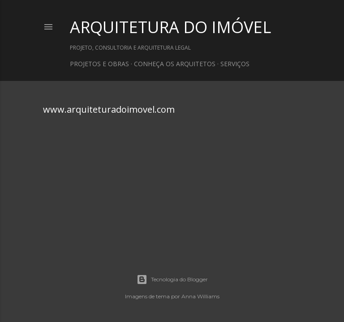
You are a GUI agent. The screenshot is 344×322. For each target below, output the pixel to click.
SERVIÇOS (234, 63)
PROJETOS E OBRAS (99, 63)
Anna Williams (200, 296)
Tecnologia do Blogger (172, 279)
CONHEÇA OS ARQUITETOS (174, 63)
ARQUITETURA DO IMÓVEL (170, 27)
